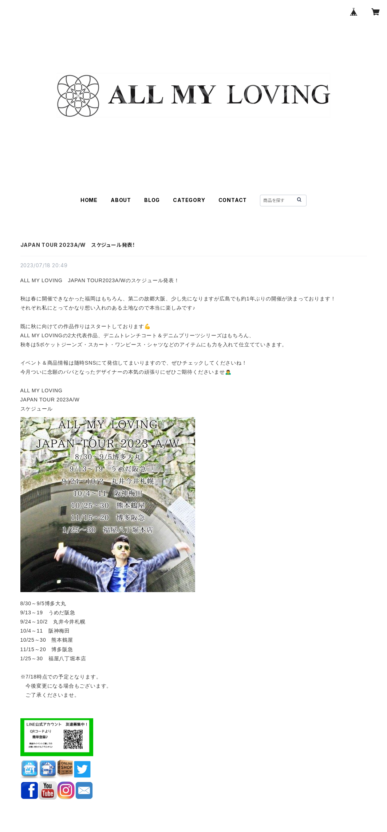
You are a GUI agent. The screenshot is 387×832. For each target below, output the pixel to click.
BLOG (152, 200)
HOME (89, 200)
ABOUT (121, 200)
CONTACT (232, 200)
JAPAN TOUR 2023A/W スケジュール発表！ (77, 245)
